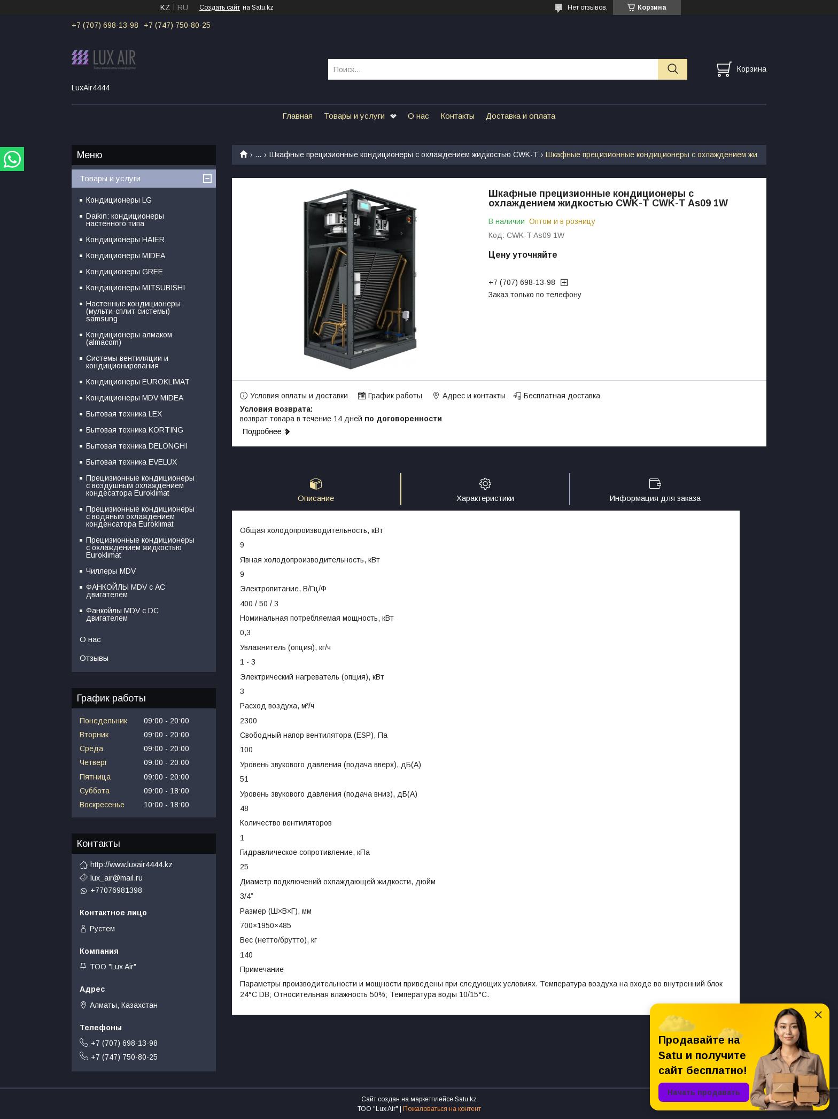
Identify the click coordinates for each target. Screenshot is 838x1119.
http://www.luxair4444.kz (131, 864)
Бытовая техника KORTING (134, 430)
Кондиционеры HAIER (125, 239)
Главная (297, 115)
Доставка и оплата (520, 115)
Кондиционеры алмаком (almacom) (129, 338)
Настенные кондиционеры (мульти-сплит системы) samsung (133, 311)
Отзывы (94, 657)
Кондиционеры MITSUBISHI (135, 287)
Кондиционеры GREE (124, 271)
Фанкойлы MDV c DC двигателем (122, 614)
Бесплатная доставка (562, 395)
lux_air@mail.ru (116, 878)
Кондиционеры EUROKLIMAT (138, 381)
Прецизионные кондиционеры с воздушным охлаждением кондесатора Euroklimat (140, 485)
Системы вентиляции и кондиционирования (127, 362)
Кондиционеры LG (119, 200)
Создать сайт (219, 7)
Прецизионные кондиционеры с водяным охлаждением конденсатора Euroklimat (140, 516)
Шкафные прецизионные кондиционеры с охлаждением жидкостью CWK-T (403, 154)
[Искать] (672, 69)
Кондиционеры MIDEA (125, 255)
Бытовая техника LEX (124, 414)
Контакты (457, 115)
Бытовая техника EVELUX (131, 462)
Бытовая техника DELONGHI (136, 446)
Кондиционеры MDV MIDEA (134, 397)
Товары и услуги (354, 115)
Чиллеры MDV (111, 571)
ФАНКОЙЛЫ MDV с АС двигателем (125, 591)
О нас (418, 115)
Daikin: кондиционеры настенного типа (125, 220)
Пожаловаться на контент (442, 1109)
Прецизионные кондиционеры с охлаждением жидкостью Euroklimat (140, 547)
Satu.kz (466, 1099)
